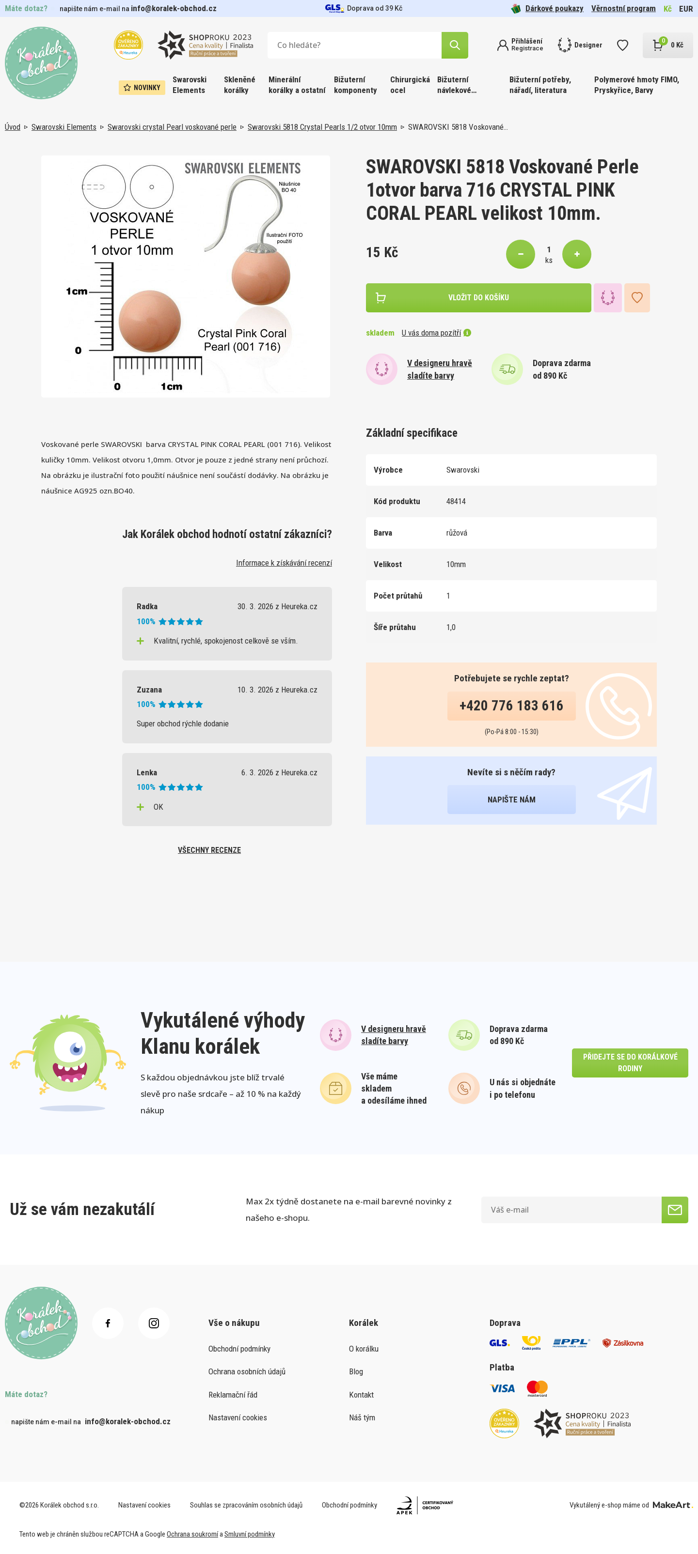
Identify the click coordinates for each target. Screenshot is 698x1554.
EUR (686, 9)
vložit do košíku (478, 297)
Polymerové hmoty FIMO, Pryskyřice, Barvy (636, 85)
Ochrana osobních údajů (247, 1371)
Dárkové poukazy (547, 8)
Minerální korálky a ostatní (297, 85)
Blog (356, 1371)
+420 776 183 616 (512, 705)
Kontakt (361, 1395)
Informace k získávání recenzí (284, 563)
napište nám (512, 799)
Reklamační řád (232, 1395)
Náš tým (362, 1417)
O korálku (364, 1349)
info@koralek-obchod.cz (174, 8)
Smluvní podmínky (249, 1534)
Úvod (12, 127)
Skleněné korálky (239, 85)
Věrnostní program (623, 8)
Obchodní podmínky (239, 1349)
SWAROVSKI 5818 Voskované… (458, 127)
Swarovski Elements (189, 85)
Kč (668, 9)
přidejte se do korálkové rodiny (630, 1062)
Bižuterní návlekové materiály (454, 85)
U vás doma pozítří (436, 333)
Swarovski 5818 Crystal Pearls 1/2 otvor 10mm (322, 127)
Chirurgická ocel (410, 85)
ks (549, 260)
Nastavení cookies (237, 1417)
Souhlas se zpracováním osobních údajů (246, 1505)
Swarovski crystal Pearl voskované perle (172, 127)
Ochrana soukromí (192, 1534)
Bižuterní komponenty (355, 85)
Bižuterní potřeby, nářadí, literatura (540, 85)
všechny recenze (209, 850)
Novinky (142, 88)
